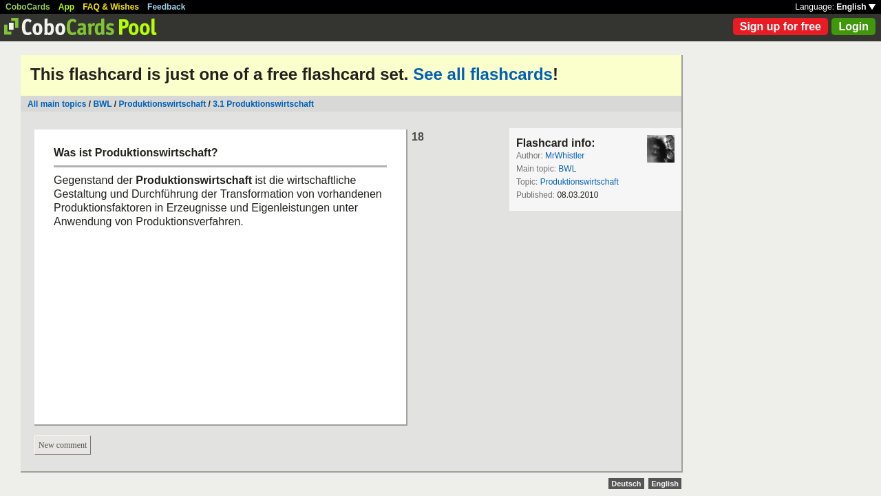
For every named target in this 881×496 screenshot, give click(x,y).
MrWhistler (564, 156)
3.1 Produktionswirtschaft (263, 104)
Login (853, 26)
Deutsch (626, 483)
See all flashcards (483, 74)
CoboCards (28, 7)
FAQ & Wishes (111, 7)
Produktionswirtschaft (162, 104)
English (855, 7)
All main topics (57, 104)
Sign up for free (780, 26)
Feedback (166, 7)
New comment (63, 445)
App (66, 7)
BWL (102, 104)
